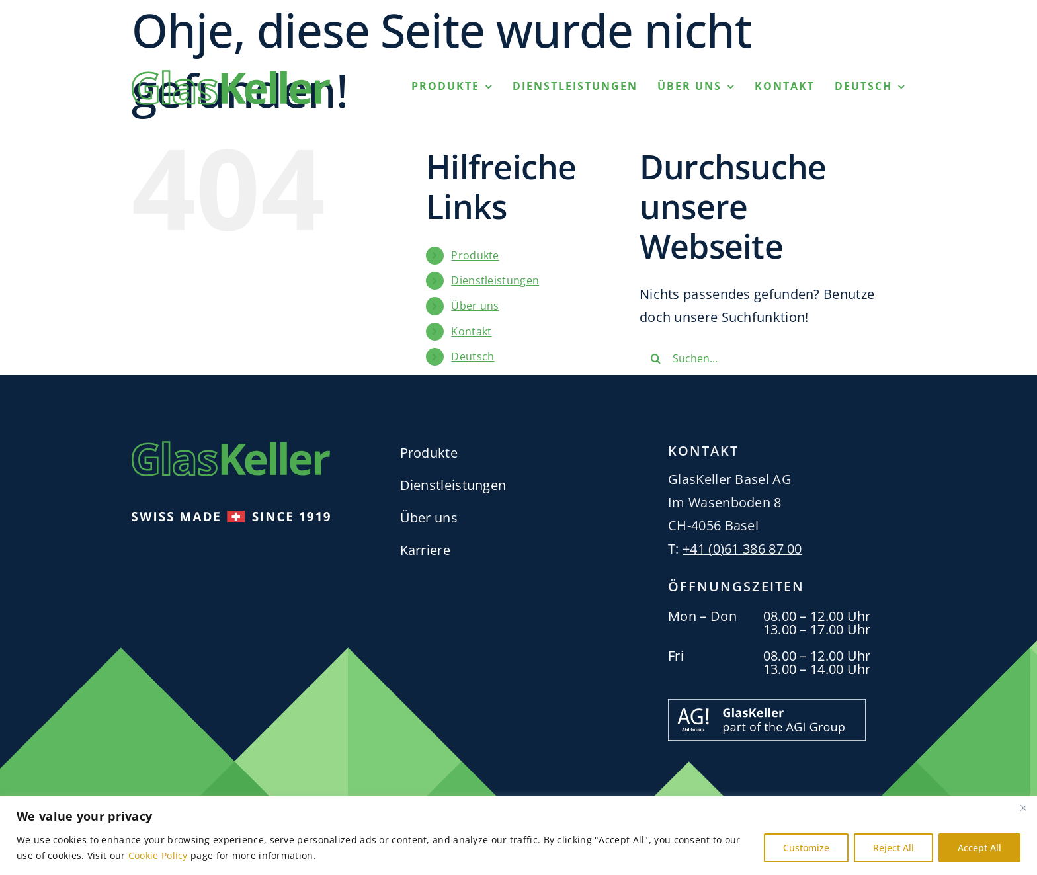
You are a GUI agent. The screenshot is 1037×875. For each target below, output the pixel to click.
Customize (806, 847)
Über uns (475, 305)
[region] (518, 835)
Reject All (893, 847)
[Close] (1023, 807)
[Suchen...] (762, 358)
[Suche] (656, 358)
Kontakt (471, 331)
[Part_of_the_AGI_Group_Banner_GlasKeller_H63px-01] (767, 705)
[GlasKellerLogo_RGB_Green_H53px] (231, 76)
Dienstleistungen (495, 280)
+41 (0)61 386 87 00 (742, 549)
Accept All (979, 847)
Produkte (475, 255)
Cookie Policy (158, 855)
